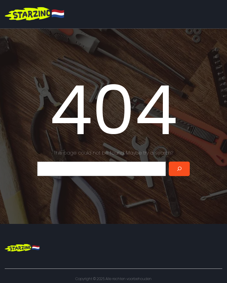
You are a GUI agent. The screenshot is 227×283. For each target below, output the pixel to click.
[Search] (179, 169)
